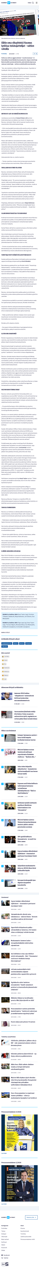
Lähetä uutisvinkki (26, 1237)
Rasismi (22, 643)
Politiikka (4, 54)
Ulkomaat (4, 1237)
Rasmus (16, 643)
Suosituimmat (25, 1231)
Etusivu (23, 1228)
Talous (3, 1231)
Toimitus (23, 1234)
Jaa (35, 53)
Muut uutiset (5, 1239)
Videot (3, 1245)
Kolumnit (4, 1248)
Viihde (3, 1250)
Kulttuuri (4, 1242)
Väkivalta (4, 646)
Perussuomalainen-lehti (28, 1239)
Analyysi (3, 1234)
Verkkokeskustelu (7, 643)
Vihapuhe (28, 643)
